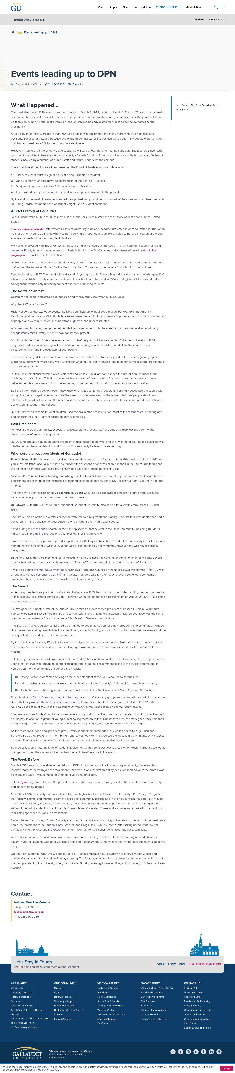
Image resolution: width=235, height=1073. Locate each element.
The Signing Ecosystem (23, 1022)
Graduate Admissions (195, 1014)
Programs (214, 19)
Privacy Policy (54, 1069)
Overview (199, 19)
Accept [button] (226, 1068)
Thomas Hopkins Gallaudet (29, 229)
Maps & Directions (106, 996)
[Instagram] (188, 1051)
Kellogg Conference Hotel (110, 1005)
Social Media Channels (152, 992)
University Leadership (22, 992)
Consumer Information (22, 1005)
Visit (101, 7)
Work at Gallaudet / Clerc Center (157, 988)
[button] (215, 7)
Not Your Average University (25, 1027)
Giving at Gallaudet (150, 1014)
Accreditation (17, 1001)
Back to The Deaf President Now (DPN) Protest (197, 107)
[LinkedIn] (211, 1051)
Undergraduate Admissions (198, 1010)
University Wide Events (152, 996)
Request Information (204, 964)
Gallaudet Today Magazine (154, 1010)
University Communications (198, 1019)
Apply (113, 7)
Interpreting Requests (65, 1005)
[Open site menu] (223, 7)
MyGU (57, 992)
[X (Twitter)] (196, 1051)
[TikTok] (219, 1051)
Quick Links (193, 7)
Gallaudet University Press (154, 1019)
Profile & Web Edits (63, 1019)
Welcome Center (105, 1010)
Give (126, 7)
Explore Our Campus (107, 988)
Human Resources (193, 992)
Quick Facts (17, 988)
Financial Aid (190, 988)
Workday (58, 1014)
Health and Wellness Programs (69, 1010)
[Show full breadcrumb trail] (20, 33)
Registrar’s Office (193, 996)
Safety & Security (192, 1005)
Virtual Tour (103, 992)
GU (13, 32)
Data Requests (148, 1001)
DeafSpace (102, 1023)
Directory (58, 988)
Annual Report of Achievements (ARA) (30, 1018)
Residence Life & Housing (197, 1001)
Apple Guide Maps (106, 1019)
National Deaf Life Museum (111, 1014)
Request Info (142, 7)
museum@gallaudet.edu (29, 911)
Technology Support (64, 1001)
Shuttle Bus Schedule (108, 1001)
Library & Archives (63, 996)
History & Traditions (21, 996)
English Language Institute (197, 1027)
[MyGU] (173, 1051)
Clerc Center (190, 1023)
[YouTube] (180, 1051)
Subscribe (146, 1005)
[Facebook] (203, 1051)
